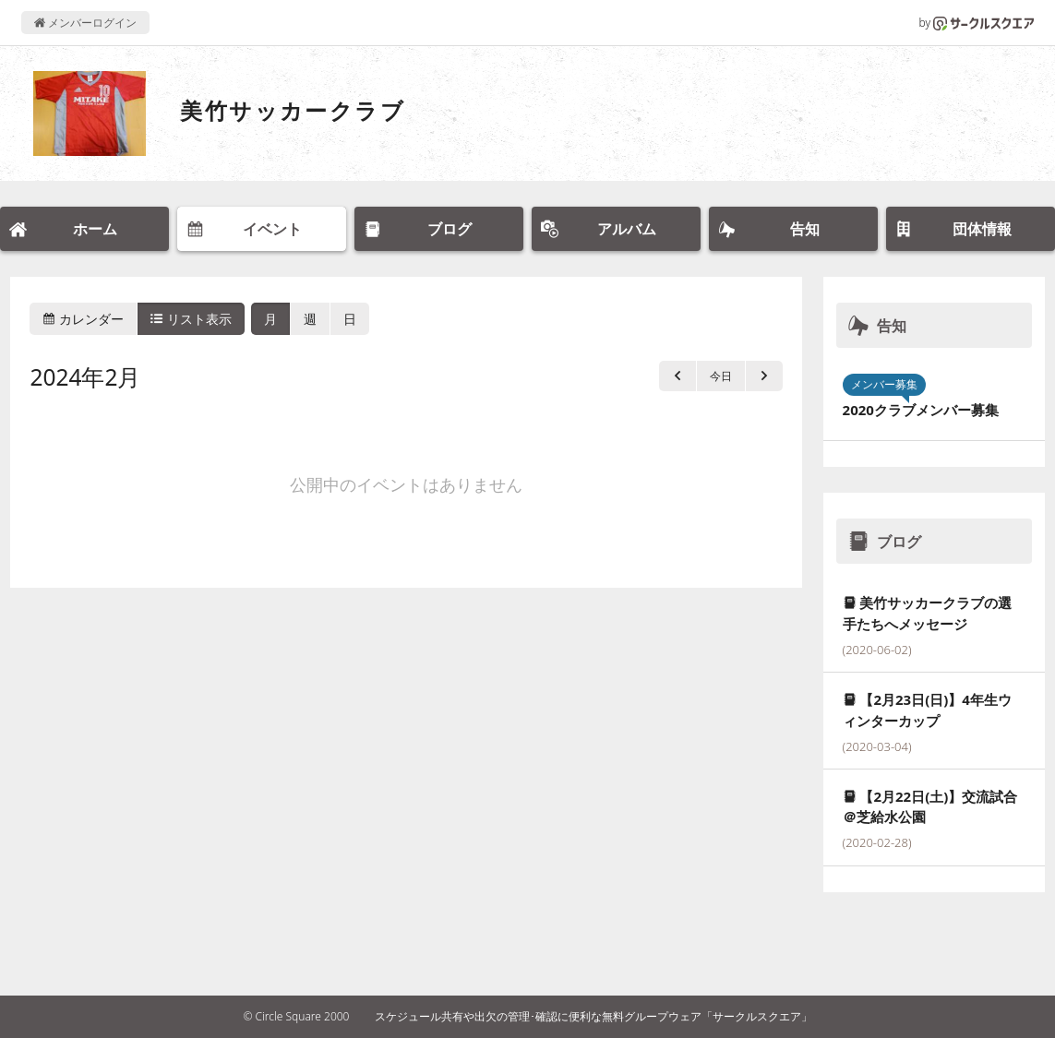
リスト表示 (191, 319)
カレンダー (83, 319)
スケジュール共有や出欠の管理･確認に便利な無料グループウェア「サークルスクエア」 (593, 1016)
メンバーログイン (85, 22)
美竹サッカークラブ (292, 110)
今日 (721, 376)
